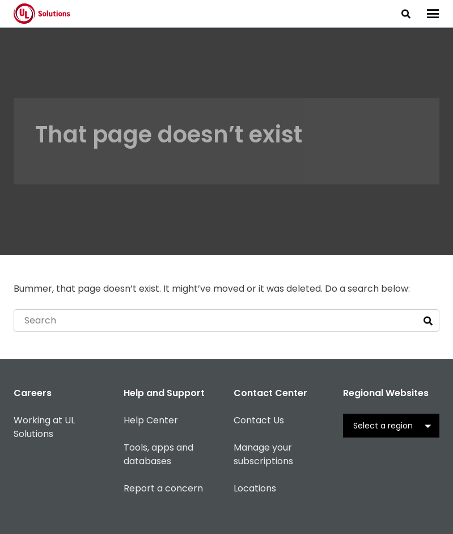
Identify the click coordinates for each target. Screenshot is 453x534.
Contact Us (259, 420)
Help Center (151, 420)
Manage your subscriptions (263, 454)
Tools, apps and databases (158, 454)
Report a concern (163, 488)
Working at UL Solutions (44, 427)
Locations (255, 488)
